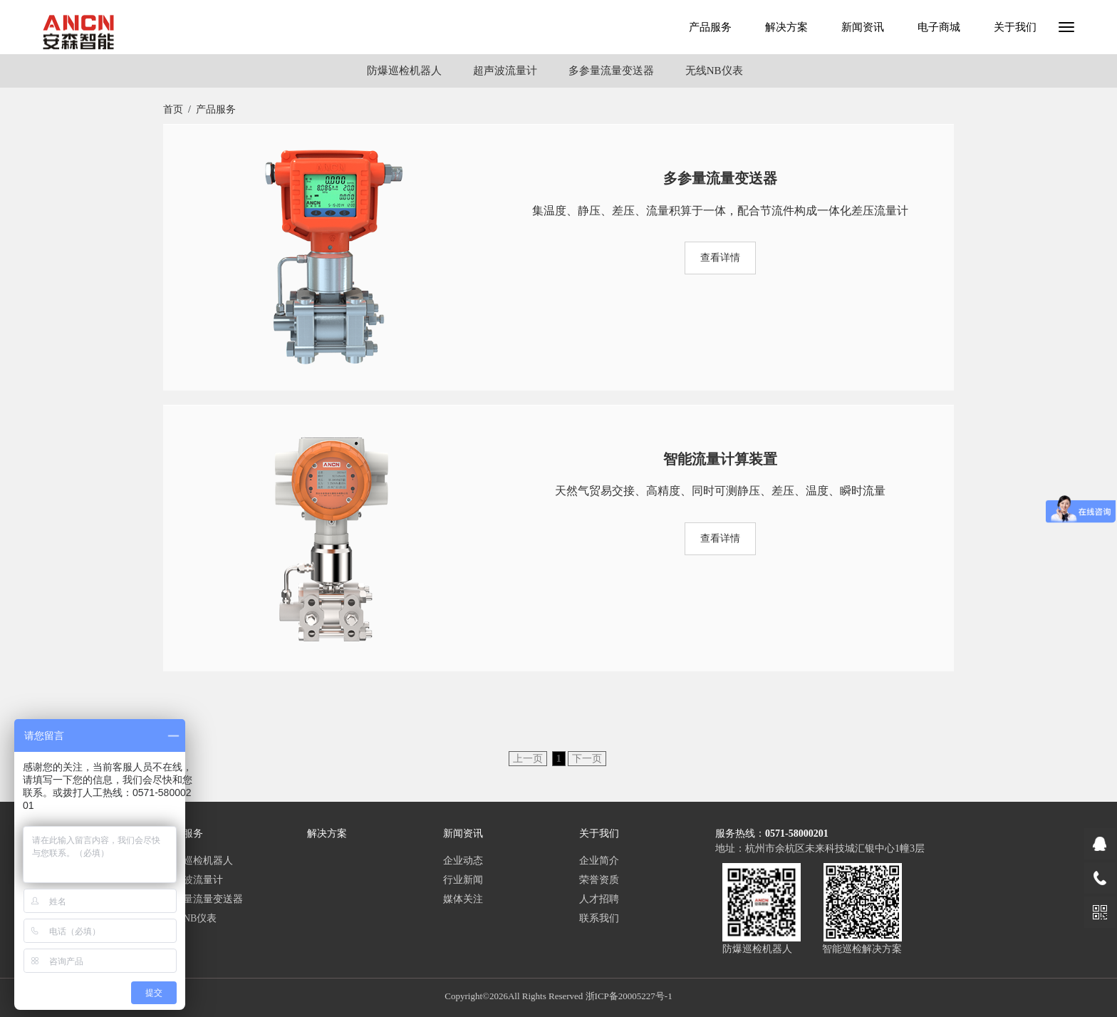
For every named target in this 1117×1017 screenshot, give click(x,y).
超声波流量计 (505, 70)
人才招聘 (599, 899)
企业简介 (599, 860)
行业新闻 (463, 879)
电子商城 (939, 27)
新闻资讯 (862, 27)
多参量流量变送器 (611, 70)
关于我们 (1015, 27)
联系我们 (599, 918)
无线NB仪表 (714, 70)
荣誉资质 (599, 879)
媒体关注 (463, 899)
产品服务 (710, 27)
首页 (173, 109)
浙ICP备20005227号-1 (629, 996)
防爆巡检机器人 (404, 70)
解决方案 (786, 27)
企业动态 (463, 860)
